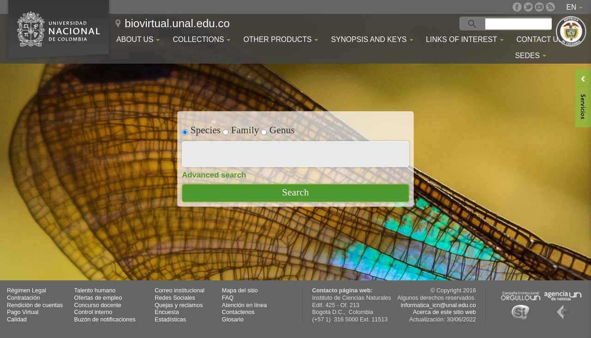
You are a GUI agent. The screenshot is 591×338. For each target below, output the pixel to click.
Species (201, 130)
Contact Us (539, 39)
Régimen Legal (26, 290)
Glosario (233, 319)
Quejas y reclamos (179, 305)
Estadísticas (170, 319)
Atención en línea (244, 305)
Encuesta (167, 312)
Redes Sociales (175, 298)
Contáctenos (238, 312)
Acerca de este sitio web (444, 312)
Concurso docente (97, 305)
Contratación (23, 298)
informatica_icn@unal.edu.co (438, 305)
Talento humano (95, 290)
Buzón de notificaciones (105, 319)
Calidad (17, 319)
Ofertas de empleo (98, 298)
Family (241, 130)
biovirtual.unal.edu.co (177, 23)
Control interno (93, 312)
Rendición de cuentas (35, 305)
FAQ (228, 298)
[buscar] (520, 24)
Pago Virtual (22, 312)
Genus (278, 130)
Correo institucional (180, 290)
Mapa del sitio (240, 290)
